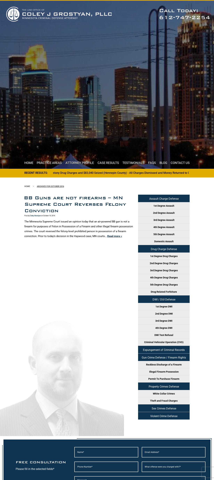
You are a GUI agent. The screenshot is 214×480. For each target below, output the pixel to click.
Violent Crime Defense (163, 416)
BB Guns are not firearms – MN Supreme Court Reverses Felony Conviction (75, 204)
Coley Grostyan (35, 216)
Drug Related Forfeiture (164, 291)
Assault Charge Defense (164, 198)
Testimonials (133, 163)
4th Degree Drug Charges (164, 277)
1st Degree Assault (163, 205)
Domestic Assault (164, 241)
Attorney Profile (79, 163)
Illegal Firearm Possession (164, 371)
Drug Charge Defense (164, 249)
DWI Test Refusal (163, 335)
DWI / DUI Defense (164, 299)
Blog (163, 163)
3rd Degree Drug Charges (164, 270)
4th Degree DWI (163, 328)
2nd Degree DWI (164, 313)
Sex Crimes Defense (164, 408)
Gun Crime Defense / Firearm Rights (164, 357)
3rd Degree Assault (163, 220)
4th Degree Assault (163, 227)
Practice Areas (49, 163)
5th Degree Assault (163, 234)
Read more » (114, 236)
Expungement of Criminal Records (164, 350)
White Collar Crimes (164, 393)
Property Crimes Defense (164, 386)
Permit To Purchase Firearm (163, 378)
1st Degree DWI (163, 306)
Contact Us (180, 163)
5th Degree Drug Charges (164, 284)
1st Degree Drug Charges (164, 256)
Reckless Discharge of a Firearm (164, 364)
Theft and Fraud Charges (164, 400)
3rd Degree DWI (163, 320)
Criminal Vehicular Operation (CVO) (164, 342)
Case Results (108, 163)
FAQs (152, 163)
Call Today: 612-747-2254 (184, 14)
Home (28, 163)
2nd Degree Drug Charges (164, 263)
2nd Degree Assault (164, 212)
